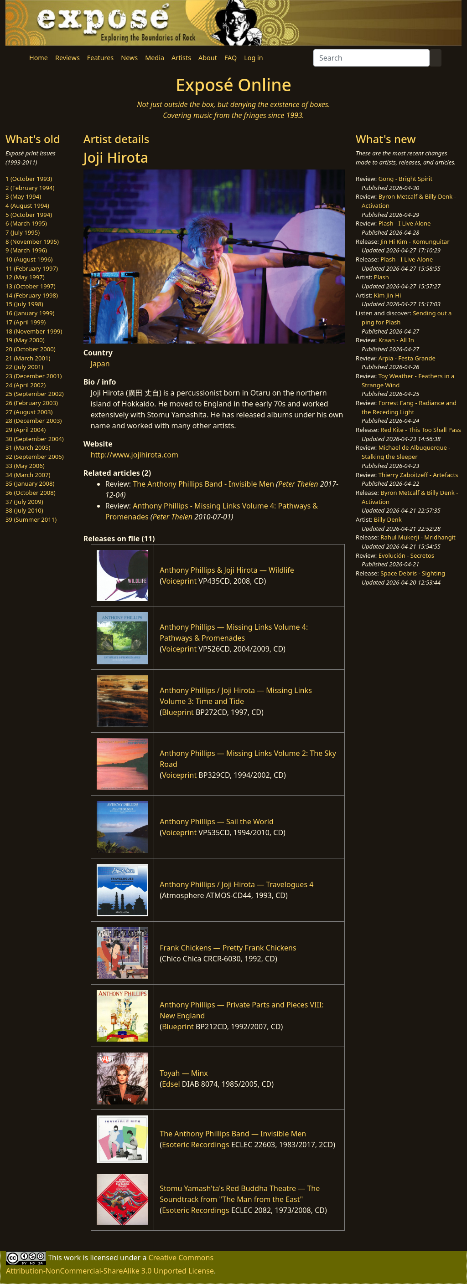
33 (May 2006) (25, 466)
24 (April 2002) (25, 385)
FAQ (230, 57)
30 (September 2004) (34, 439)
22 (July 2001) (24, 367)
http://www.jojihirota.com (134, 455)
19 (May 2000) (25, 340)
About (207, 57)
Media (154, 57)
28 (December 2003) (33, 420)
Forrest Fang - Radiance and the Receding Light (409, 407)
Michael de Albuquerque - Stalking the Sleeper (406, 452)
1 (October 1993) (28, 179)
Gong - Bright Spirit (405, 179)
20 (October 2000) (30, 349)
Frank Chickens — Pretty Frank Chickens (228, 948)
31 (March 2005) (27, 447)
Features (100, 57)
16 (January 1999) (29, 313)
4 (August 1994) (27, 205)
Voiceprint (179, 581)
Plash (381, 277)
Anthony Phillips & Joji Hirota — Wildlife (227, 570)
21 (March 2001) (27, 358)
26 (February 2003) (31, 403)
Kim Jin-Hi (387, 295)
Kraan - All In (396, 340)
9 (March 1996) (26, 250)
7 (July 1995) (22, 232)
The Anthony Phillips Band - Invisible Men (203, 484)
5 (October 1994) (28, 215)
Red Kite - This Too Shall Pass (420, 430)
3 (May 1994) (23, 196)
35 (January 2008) (29, 483)
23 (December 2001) (33, 376)
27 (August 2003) (28, 412)
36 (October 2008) (30, 492)
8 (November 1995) (32, 241)
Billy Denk (388, 519)
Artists (181, 57)
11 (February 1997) (31, 268)
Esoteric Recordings (195, 1145)
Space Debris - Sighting (412, 573)
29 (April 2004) (25, 430)
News (129, 57)
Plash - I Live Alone (405, 223)
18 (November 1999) (33, 331)
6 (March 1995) (26, 223)
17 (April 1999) (25, 322)
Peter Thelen (298, 484)
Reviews (67, 57)
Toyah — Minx (184, 1073)
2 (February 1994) (29, 188)
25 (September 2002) (34, 394)
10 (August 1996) (28, 259)
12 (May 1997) (25, 277)
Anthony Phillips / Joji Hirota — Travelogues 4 (236, 884)
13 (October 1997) (30, 286)
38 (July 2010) (24, 510)
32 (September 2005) (34, 456)
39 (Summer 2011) (31, 519)
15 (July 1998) (24, 304)
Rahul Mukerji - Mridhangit (418, 537)
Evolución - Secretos (406, 555)
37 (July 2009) (24, 502)
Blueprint (178, 712)
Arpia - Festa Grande (407, 358)
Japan (100, 364)
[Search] (371, 58)
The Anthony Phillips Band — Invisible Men (233, 1134)
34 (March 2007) (27, 475)
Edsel (171, 1084)
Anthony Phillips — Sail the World (216, 822)
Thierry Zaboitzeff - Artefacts (418, 475)
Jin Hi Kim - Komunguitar (414, 241)
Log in (253, 57)
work (72, 1257)
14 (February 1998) (31, 295)
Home (38, 57)
